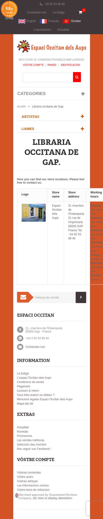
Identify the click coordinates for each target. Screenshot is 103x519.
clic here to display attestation (52, 498)
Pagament (23, 386)
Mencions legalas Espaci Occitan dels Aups (45, 399)
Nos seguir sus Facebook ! (34, 449)
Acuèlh (21, 106)
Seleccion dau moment (31, 444)
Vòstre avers (25, 477)
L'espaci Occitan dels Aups (34, 377)
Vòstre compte (33, 65)
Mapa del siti (25, 403)
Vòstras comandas (29, 472)
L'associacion (42, 29)
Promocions (24, 436)
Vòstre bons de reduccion (33, 489)
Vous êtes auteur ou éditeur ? (36, 395)
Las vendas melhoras (30, 440)
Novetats (22, 431)
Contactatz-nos (36, 12)
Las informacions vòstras (33, 485)
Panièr (52, 65)
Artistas (30, 116)
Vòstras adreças (27, 481)
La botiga (58, 12)
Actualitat (63, 29)
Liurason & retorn (28, 390)
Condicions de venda (30, 382)
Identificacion (70, 65)
